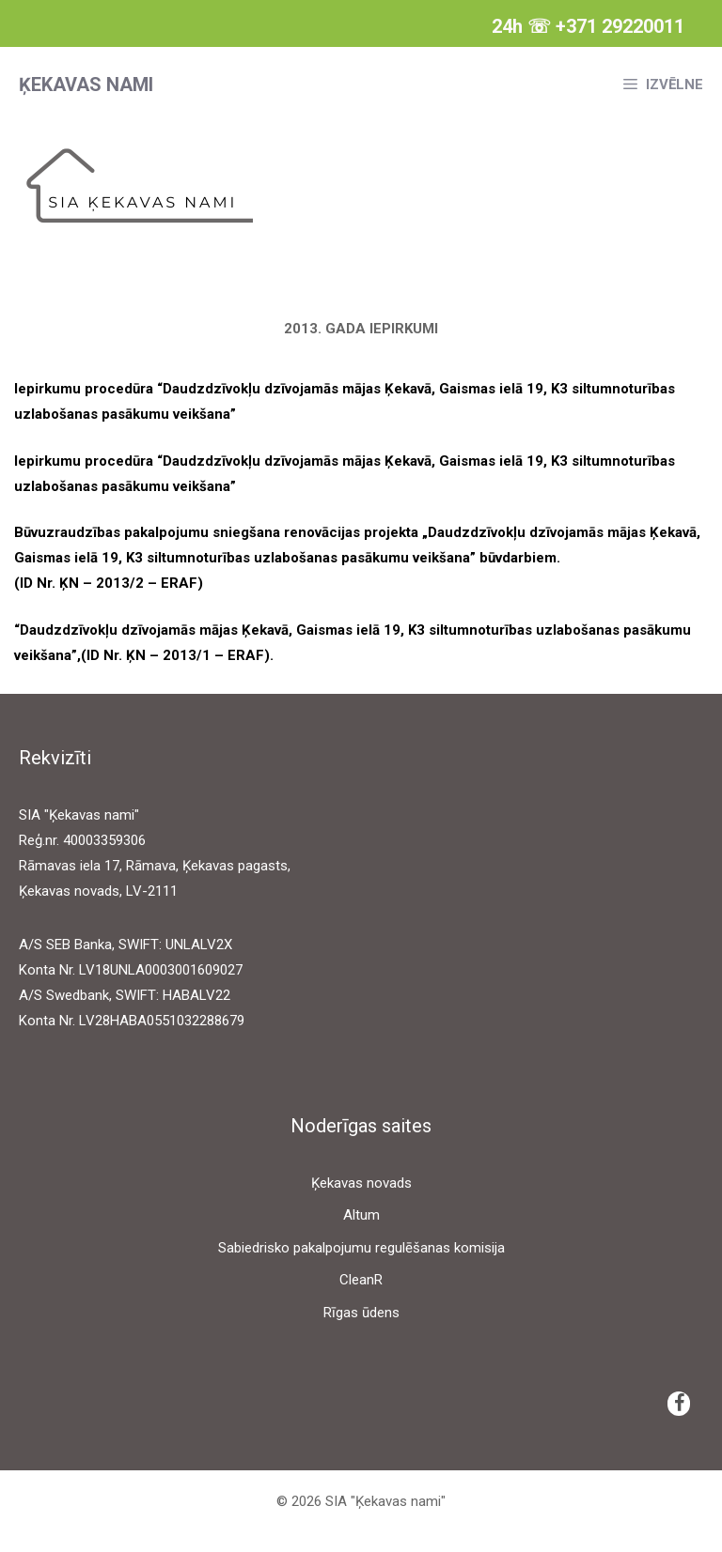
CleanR (361, 1279)
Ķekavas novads (361, 1183)
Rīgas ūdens (361, 1312)
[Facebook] (678, 1403)
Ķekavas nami (86, 84)
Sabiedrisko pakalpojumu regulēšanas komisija (361, 1247)
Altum (361, 1214)
